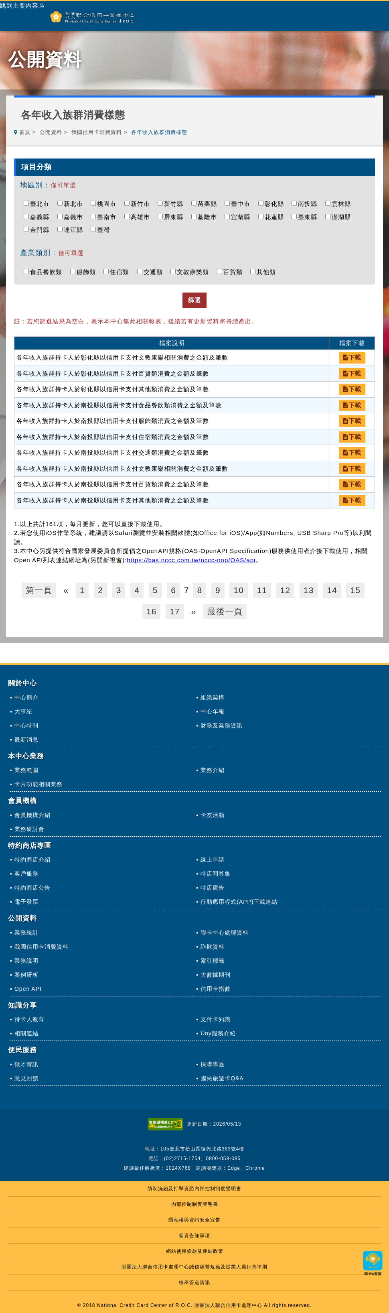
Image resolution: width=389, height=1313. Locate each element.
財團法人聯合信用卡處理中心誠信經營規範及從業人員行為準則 (194, 1267)
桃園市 (108, 203)
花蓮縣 (276, 216)
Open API (28, 989)
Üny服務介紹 (218, 1033)
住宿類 (121, 271)
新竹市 (142, 203)
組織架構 (213, 697)
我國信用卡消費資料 (96, 132)
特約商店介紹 (32, 859)
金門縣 (41, 229)
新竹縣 (175, 203)
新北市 (75, 203)
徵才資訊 (26, 1064)
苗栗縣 (209, 203)
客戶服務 (26, 873)
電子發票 (26, 901)
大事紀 (23, 711)
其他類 (268, 271)
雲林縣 (343, 203)
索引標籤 (213, 960)
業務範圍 (26, 770)
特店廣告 (213, 887)
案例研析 (26, 975)
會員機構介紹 (32, 815)
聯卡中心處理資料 (225, 932)
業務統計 (26, 932)
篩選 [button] (194, 300)
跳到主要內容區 (22, 5)
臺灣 (105, 229)
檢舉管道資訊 (194, 1282)
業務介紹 (213, 770)
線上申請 (213, 859)
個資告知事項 (194, 1235)
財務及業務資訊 (222, 725)
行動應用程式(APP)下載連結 (239, 901)
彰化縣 (276, 203)
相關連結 (26, 1033)
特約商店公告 (32, 887)
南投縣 (309, 203)
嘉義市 (75, 216)
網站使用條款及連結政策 (194, 1251)
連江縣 (75, 229)
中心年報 (213, 711)
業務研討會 (29, 829)
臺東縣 (309, 216)
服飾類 (88, 271)
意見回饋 (26, 1078)
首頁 (24, 132)
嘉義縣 (41, 216)
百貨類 (235, 271)
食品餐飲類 (48, 271)
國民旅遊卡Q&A (222, 1078)
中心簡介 (26, 697)
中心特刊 (26, 725)
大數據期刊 (216, 975)
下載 (352, 357)
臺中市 (242, 203)
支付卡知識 (216, 1019)
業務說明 (26, 960)
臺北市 (41, 203)
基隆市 (209, 216)
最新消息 (26, 739)
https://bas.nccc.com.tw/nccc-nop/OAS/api (191, 560)
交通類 (155, 271)
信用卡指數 (216, 989)
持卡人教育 (29, 1019)
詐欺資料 (213, 946)
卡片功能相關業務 (38, 784)
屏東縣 (175, 216)
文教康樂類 (195, 271)
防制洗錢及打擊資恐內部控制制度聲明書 (194, 1188)
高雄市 (142, 216)
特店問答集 (216, 873)
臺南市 (108, 216)
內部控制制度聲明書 (194, 1204)
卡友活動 (213, 815)
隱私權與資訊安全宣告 (194, 1220)
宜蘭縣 (242, 216)
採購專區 (213, 1064)
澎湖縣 (343, 216)
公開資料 (51, 132)
